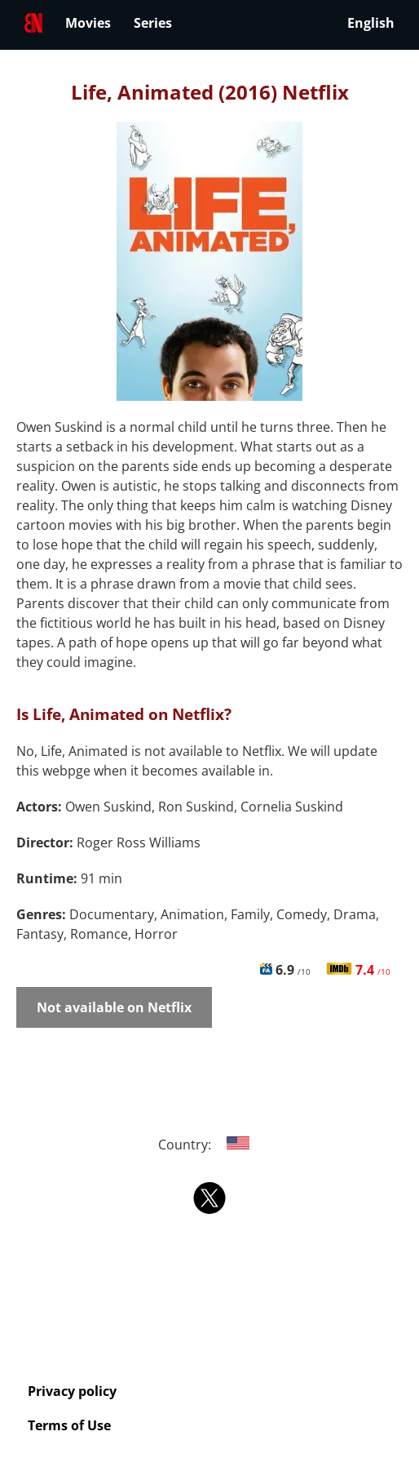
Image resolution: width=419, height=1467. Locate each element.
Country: (210, 1145)
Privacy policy (72, 1391)
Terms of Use (69, 1425)
